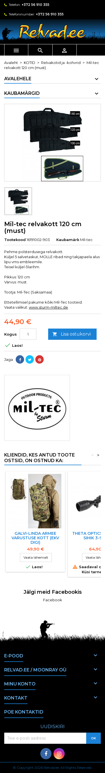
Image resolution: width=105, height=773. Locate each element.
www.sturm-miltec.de (48, 307)
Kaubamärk (67, 239)
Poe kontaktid (23, 712)
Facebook (52, 600)
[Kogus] (28, 334)
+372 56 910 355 (35, 5)
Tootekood (15, 239)
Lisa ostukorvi (71, 334)
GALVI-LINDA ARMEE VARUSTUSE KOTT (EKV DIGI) (35, 538)
